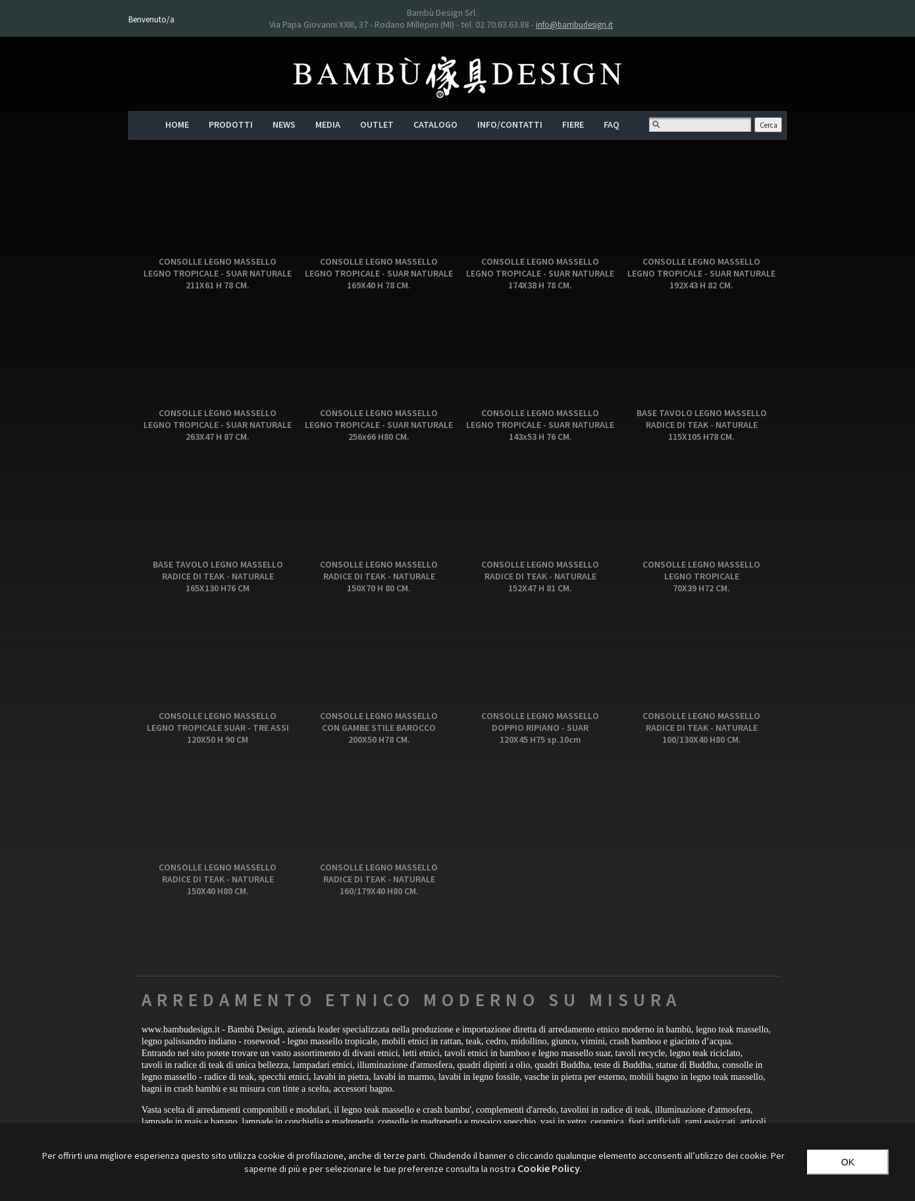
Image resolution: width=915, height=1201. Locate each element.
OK (847, 1162)
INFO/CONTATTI (509, 124)
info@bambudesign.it (574, 24)
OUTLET (377, 124)
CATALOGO (435, 124)
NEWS (284, 124)
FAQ (611, 124)
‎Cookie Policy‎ (548, 1168)
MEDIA (327, 124)
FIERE (573, 124)
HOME (177, 124)
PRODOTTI (231, 124)
